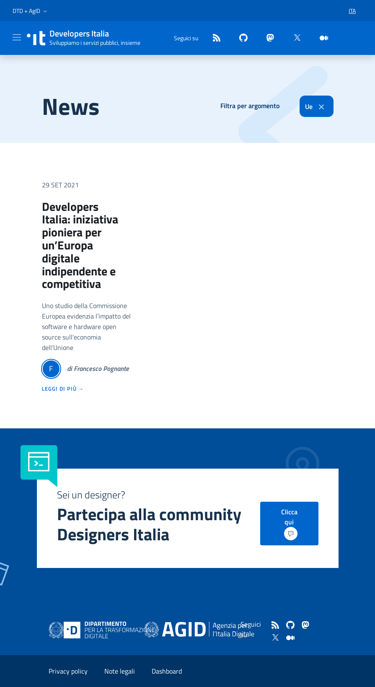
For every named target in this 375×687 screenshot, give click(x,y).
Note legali (119, 671)
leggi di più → (63, 388)
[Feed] (213, 38)
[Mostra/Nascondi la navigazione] (17, 37)
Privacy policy (68, 671)
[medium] (320, 38)
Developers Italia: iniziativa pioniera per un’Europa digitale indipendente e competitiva (80, 245)
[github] (240, 38)
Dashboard (167, 671)
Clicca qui (289, 523)
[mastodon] (267, 38)
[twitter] (293, 38)
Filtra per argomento (249, 106)
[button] (31, 11)
